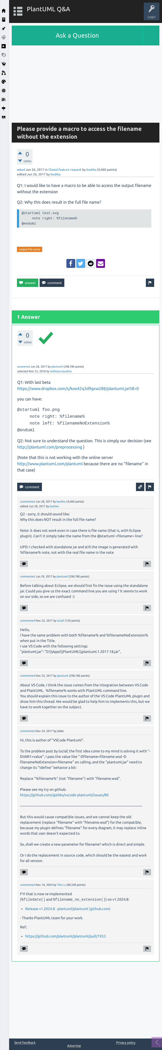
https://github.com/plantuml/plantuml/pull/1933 (65, 936)
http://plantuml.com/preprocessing (49, 447)
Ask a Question (77, 35)
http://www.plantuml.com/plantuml (50, 463)
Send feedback (24, 1042)
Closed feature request (65, 169)
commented (27, 501)
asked (21, 169)
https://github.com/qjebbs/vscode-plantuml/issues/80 (64, 795)
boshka (91, 169)
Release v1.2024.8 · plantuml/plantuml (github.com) (67, 909)
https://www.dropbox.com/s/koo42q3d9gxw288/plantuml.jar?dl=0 (78, 388)
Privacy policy (125, 1042)
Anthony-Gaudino (61, 371)
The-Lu (61, 884)
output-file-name (29, 249)
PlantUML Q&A (48, 9)
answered (23, 366)
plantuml (57, 366)
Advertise (74, 1045)
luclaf (60, 620)
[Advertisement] (85, 82)
